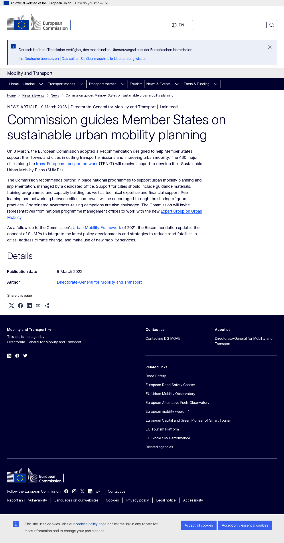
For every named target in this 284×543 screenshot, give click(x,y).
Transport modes (61, 84)
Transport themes (102, 84)
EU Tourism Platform (162, 429)
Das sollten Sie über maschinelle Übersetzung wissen (104, 58)
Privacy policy (137, 500)
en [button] (178, 25)
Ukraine (29, 84)
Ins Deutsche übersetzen (39, 58)
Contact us (116, 491)
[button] (11, 305)
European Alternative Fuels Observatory (177, 402)
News (55, 95)
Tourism (136, 84)
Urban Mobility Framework (97, 227)
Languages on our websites (76, 500)
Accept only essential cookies (245, 525)
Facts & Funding (196, 84)
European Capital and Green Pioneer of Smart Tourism (189, 420)
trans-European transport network (67, 163)
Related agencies (159, 447)
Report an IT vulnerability (27, 500)
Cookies (112, 500)
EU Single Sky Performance (168, 438)
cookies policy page (90, 524)
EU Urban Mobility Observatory (170, 393)
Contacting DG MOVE (163, 338)
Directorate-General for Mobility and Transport (99, 282)
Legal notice (166, 500)
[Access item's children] (41, 84)
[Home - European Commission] (43, 22)
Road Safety (156, 376)
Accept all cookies (199, 525)
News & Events (158, 84)
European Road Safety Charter (170, 385)
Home (14, 84)
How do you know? (91, 3)
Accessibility (193, 500)
